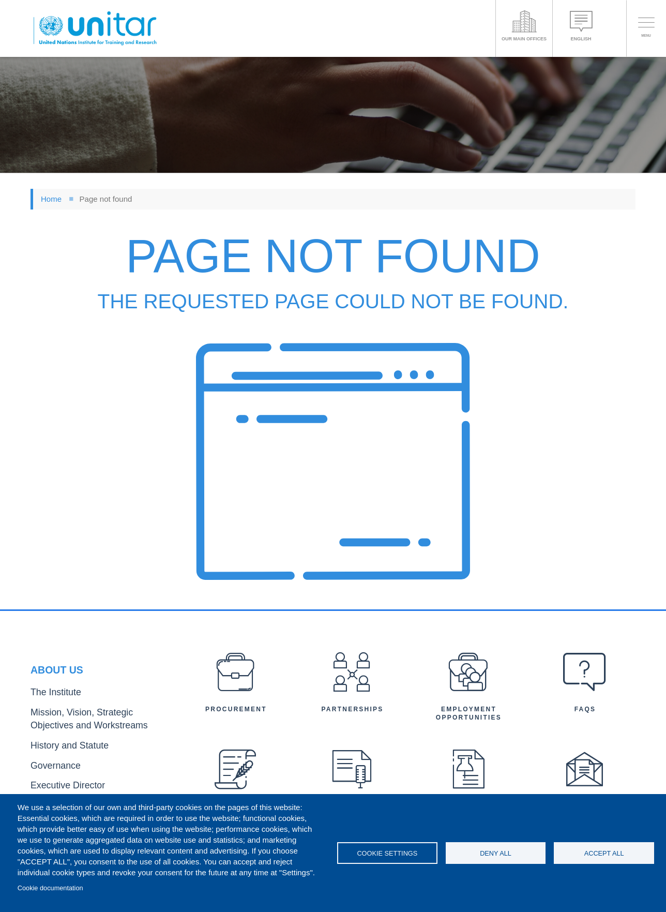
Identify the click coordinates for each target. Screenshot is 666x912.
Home (51, 199)
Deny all (495, 853)
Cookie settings (387, 853)
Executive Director (59, 779)
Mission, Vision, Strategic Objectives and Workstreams (94, 723)
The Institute (50, 701)
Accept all (604, 853)
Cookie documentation (50, 888)
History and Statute (60, 745)
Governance (50, 762)
